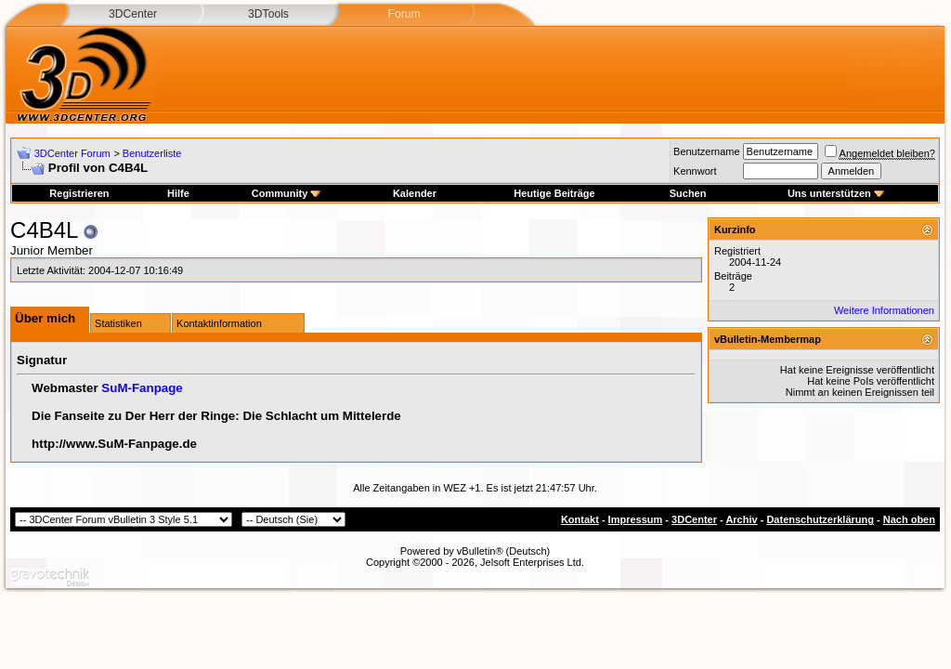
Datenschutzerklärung (820, 519)
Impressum (635, 519)
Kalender (414, 193)
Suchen (688, 193)
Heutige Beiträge (554, 193)
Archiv (741, 519)
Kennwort (694, 171)
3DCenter (133, 13)
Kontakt (580, 519)
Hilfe (178, 193)
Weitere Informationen (884, 310)
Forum (403, 13)
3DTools (268, 13)
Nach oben (909, 519)
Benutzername (706, 151)
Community (286, 193)
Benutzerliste (152, 153)
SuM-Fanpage (141, 388)
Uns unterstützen (836, 193)
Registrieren (79, 193)
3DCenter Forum (72, 153)
